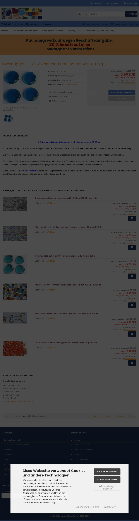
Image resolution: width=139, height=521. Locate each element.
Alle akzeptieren (107, 471)
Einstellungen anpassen (107, 487)
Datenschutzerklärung (88, 506)
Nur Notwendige (107, 479)
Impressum (110, 506)
